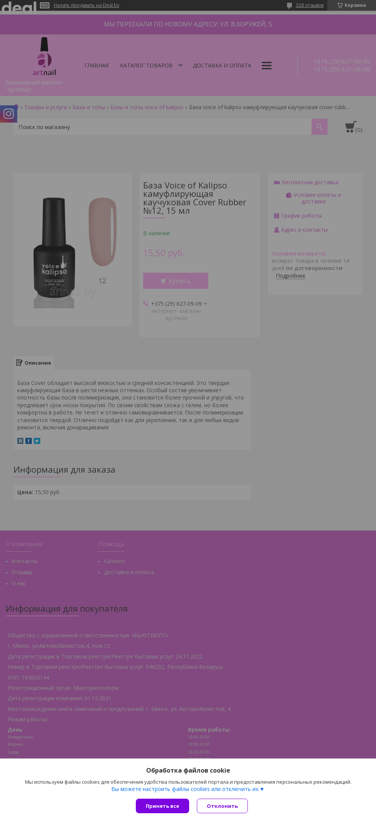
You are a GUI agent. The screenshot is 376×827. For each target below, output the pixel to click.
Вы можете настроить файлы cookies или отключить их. (185, 789)
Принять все (162, 805)
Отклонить (222, 805)
